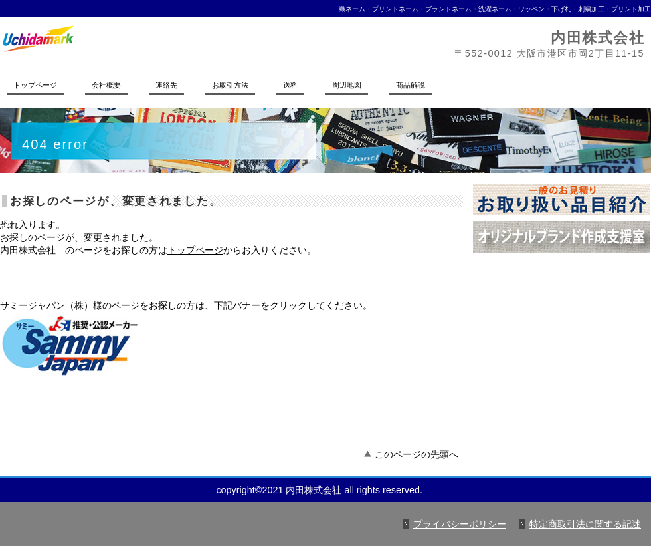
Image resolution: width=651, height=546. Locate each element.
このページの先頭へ (416, 454)
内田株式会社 (182, 38)
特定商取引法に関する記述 (585, 524)
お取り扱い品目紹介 (561, 199)
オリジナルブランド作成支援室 (561, 237)
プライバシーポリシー (459, 524)
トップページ (195, 250)
